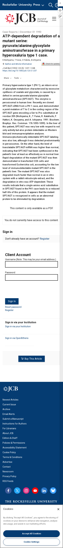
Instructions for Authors (15, 423)
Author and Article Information (17, 64)
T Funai (18, 60)
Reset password (13, 307)
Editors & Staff (10, 438)
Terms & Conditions (12, 457)
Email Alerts (9, 414)
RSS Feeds (8, 481)
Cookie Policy (9, 452)
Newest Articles (10, 399)
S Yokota (26, 60)
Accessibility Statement (15, 447)
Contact (7, 466)
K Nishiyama (8, 60)
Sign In (12, 301)
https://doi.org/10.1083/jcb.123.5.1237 (20, 71)
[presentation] (29, 290)
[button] (51, 5)
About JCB (8, 433)
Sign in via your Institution (18, 326)
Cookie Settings (31, 542)
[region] (31, 526)
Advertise (7, 462)
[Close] (58, 509)
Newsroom (8, 471)
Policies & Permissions (14, 443)
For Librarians (9, 428)
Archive (6, 409)
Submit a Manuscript (13, 419)
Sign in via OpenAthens (16, 338)
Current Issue (9, 404)
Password (10, 272)
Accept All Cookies (31, 533)
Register (44, 238)
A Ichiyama (36, 60)
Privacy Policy (9, 476)
